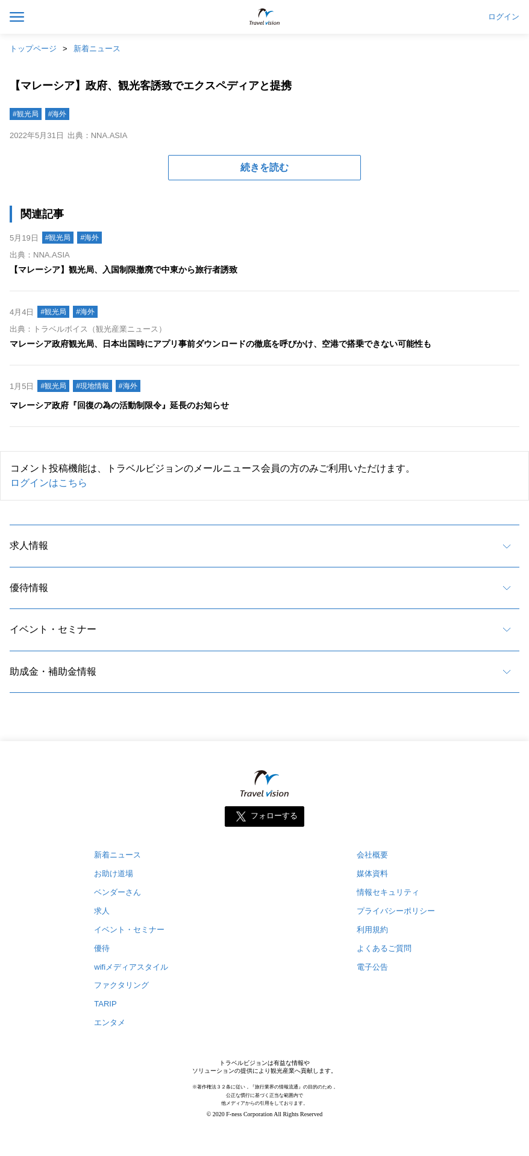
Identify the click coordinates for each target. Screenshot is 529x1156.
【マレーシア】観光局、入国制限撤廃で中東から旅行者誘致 (123, 269)
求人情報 (29, 545)
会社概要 (372, 854)
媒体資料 (372, 873)
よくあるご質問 (384, 948)
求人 (102, 910)
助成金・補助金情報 (53, 671)
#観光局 (26, 114)
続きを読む (264, 167)
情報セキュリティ (388, 892)
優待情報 (29, 588)
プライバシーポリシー (396, 910)
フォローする (274, 815)
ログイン (503, 17)
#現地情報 (92, 386)
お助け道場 (113, 873)
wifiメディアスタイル (131, 966)
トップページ (33, 48)
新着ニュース (97, 48)
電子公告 (372, 966)
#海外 (57, 114)
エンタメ (109, 1022)
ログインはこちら (48, 483)
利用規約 (372, 929)
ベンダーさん (117, 892)
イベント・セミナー (53, 629)
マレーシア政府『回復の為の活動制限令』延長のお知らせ (119, 405)
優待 (102, 948)
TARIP (105, 1003)
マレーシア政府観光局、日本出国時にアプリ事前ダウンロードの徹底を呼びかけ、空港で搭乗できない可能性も (220, 344)
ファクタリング (121, 985)
